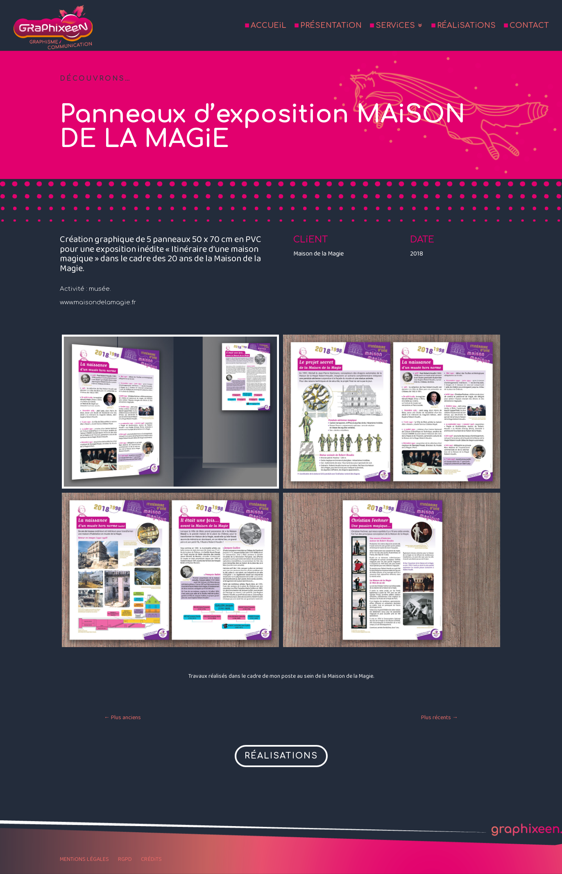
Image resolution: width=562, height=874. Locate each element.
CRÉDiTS (151, 860)
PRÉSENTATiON (331, 26)
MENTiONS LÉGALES (84, 860)
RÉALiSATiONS (466, 26)
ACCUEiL (268, 26)
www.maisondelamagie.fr (98, 302)
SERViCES (395, 26)
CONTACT (529, 26)
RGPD (125, 860)
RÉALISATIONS (281, 756)
